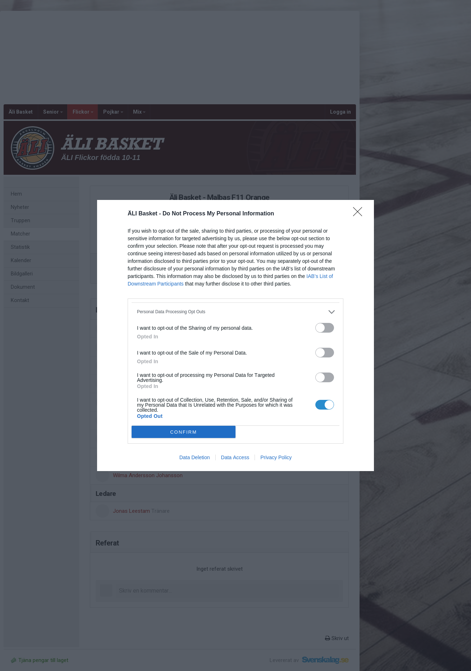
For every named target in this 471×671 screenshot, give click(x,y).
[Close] (360, 214)
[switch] (324, 328)
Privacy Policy (276, 457)
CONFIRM (183, 432)
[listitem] (235, 312)
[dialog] (235, 335)
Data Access (235, 457)
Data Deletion (194, 457)
